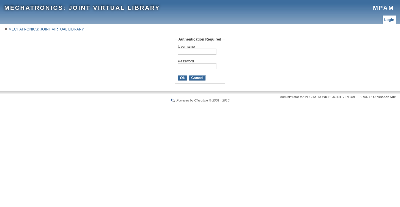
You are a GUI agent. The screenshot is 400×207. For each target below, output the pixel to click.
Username (186, 46)
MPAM (383, 7)
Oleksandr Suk (384, 97)
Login (389, 20)
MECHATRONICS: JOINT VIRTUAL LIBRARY (82, 7)
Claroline (201, 100)
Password (186, 61)
